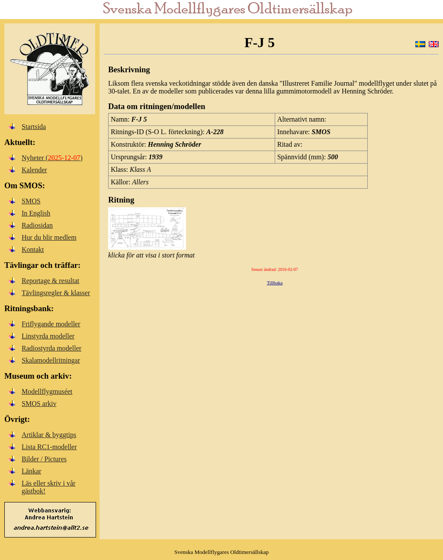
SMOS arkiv (39, 403)
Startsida (34, 126)
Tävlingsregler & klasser (56, 292)
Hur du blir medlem (49, 237)
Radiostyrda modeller (51, 348)
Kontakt (33, 249)
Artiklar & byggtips (49, 434)
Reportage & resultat (50, 280)
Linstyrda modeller (48, 336)
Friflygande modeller (51, 324)
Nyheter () (52, 157)
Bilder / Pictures (44, 459)
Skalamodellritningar (51, 360)
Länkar (31, 471)
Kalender (34, 170)
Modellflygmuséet (47, 391)
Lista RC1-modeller (49, 447)
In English (36, 213)
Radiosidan (37, 225)
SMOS (31, 201)
